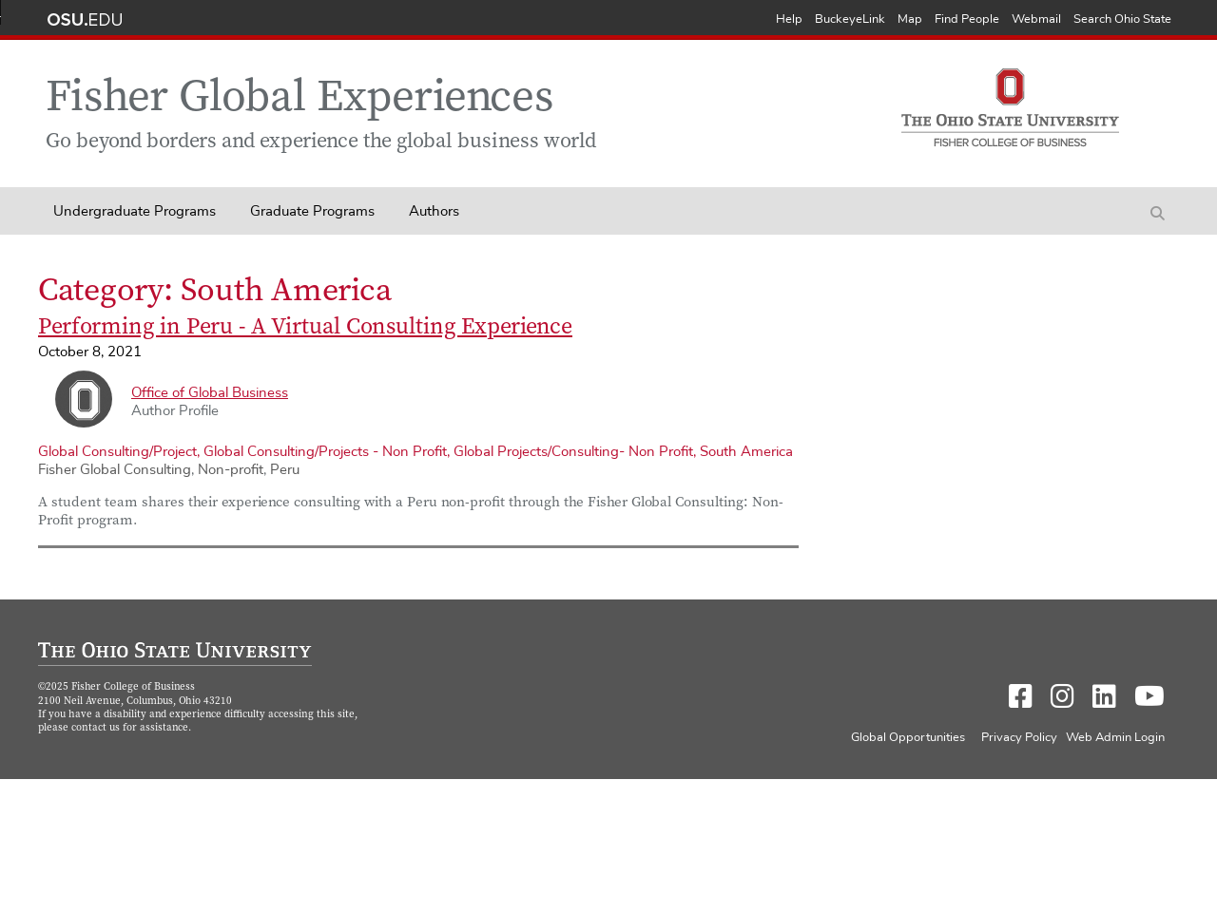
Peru (284, 470)
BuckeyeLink (850, 19)
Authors (434, 211)
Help (789, 19)
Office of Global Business (209, 393)
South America (746, 452)
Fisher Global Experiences (299, 100)
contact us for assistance (129, 728)
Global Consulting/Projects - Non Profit (325, 452)
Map (910, 19)
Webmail (1036, 19)
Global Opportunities (908, 738)
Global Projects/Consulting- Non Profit (573, 452)
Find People (967, 19)
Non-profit (230, 470)
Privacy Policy (1019, 738)
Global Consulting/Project (117, 452)
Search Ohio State (1122, 19)
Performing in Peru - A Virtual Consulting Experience (305, 327)
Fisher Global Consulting (114, 470)
